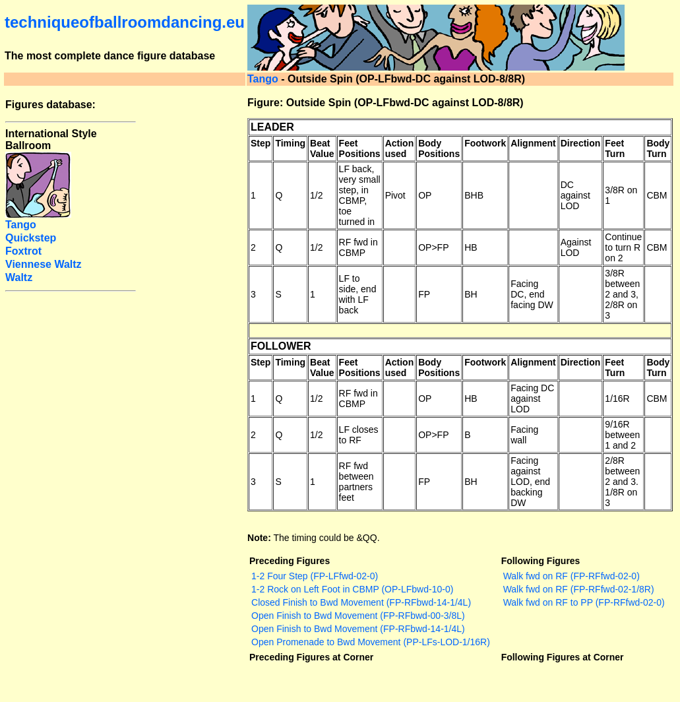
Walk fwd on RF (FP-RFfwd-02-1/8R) (578, 589)
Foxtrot (23, 251)
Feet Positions (360, 148)
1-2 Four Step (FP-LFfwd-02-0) (314, 576)
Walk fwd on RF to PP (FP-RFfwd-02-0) (584, 602)
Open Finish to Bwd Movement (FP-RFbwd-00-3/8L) (358, 615)
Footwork (485, 143)
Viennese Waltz (43, 264)
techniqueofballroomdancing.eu (125, 22)
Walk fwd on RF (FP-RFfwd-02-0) (571, 576)
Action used (399, 148)
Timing (290, 143)
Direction (581, 143)
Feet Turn (615, 148)
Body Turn (657, 148)
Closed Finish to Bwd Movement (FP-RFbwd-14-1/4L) (361, 602)
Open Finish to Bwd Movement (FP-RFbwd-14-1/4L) (358, 628)
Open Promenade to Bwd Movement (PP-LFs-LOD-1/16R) (370, 642)
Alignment (532, 143)
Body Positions (439, 148)
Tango (262, 78)
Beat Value (322, 148)
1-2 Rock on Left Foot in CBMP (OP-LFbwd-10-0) (352, 589)
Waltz (18, 277)
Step (260, 143)
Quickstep (30, 237)
